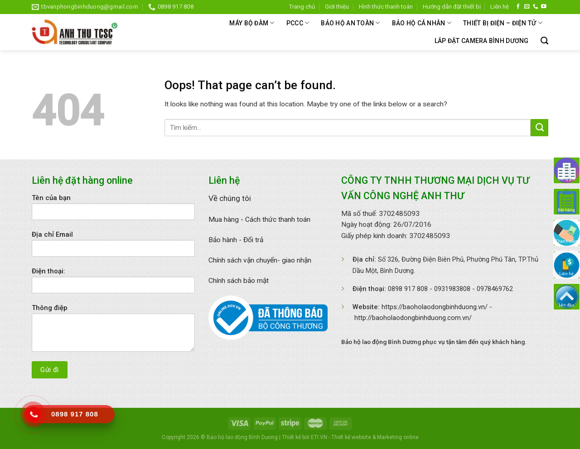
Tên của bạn (113, 210)
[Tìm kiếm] (544, 41)
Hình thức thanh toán (386, 6)
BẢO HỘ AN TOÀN (350, 23)
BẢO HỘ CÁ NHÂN (421, 23)
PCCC (297, 23)
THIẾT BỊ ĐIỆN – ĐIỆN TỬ (502, 23)
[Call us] (535, 7)
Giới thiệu (337, 6)
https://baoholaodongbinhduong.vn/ (435, 307)
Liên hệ (499, 6)
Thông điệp (113, 331)
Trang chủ (302, 6)
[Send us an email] (527, 7)
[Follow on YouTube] (543, 7)
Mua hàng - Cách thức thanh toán (259, 219)
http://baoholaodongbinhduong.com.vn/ (413, 318)
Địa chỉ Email (113, 246)
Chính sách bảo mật (238, 281)
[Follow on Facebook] (518, 7)
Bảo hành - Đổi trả (235, 240)
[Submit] (539, 127)
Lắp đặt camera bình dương (482, 40)
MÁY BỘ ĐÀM (251, 23)
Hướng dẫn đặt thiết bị (452, 6)
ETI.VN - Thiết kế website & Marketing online (365, 437)
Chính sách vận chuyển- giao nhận (259, 260)
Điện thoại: (113, 283)
